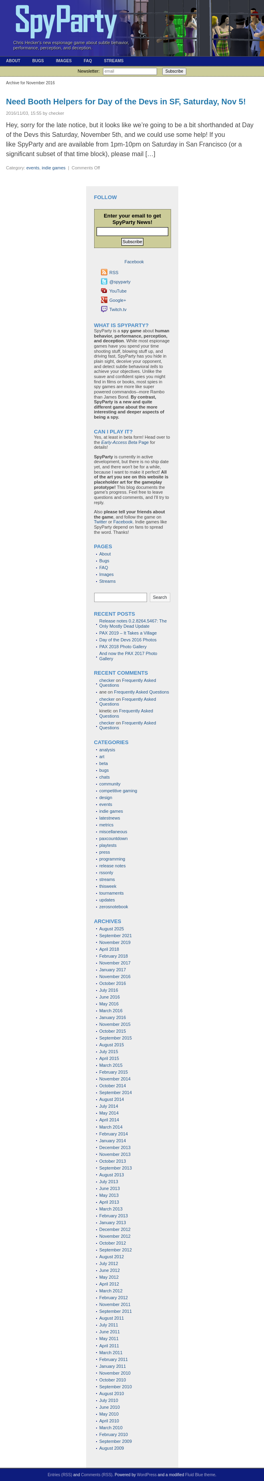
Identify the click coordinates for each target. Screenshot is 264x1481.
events (32, 167)
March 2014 (111, 1127)
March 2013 (111, 1208)
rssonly (106, 872)
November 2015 (115, 1024)
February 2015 (113, 1072)
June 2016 (109, 997)
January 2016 (112, 1017)
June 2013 (109, 1188)
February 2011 (113, 1359)
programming (112, 858)
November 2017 (115, 962)
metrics (106, 824)
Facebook (123, 521)
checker (107, 680)
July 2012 (108, 1263)
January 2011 (112, 1366)
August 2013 (111, 1174)
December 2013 (115, 1147)
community (110, 783)
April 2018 (109, 949)
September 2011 (115, 1311)
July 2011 (108, 1324)
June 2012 (109, 1270)
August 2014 (111, 1099)
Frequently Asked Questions (141, 692)
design (105, 797)
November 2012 (115, 1236)
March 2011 (111, 1352)
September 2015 (115, 1037)
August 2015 (111, 1044)
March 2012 (111, 1290)
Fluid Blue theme (200, 1475)
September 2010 (115, 1386)
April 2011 (109, 1345)
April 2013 (109, 1202)
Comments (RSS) (96, 1475)
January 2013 (112, 1222)
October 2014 (112, 1085)
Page (125, 442)
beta (103, 763)
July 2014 (108, 1106)
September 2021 (115, 935)
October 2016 (112, 983)
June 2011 (109, 1331)
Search (160, 597)
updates (107, 899)
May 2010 (109, 1414)
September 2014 (115, 1092)
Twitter (100, 521)
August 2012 (111, 1256)
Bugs (38, 61)
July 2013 (108, 1181)
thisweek (108, 886)
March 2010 (111, 1427)
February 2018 (113, 956)
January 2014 (112, 1140)
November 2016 (115, 976)
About (13, 61)
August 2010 (111, 1393)
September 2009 (115, 1441)
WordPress (147, 1475)
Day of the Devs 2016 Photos (128, 639)
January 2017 (112, 969)
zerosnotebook (113, 906)
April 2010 (109, 1420)
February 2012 (113, 1297)
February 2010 (113, 1434)
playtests (108, 845)
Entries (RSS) (60, 1475)
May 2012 (109, 1277)
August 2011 (111, 1318)
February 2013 (113, 1215)
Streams (113, 61)
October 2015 (112, 1031)
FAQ (88, 61)
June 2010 (109, 1407)
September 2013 (115, 1168)
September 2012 (115, 1249)
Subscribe (174, 71)
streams (107, 879)
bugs (104, 770)
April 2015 (109, 1058)
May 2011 (109, 1338)
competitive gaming (118, 790)
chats (104, 777)
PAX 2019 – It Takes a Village (128, 633)
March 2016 (111, 1010)
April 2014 (109, 1119)
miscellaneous (113, 831)
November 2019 (115, 942)
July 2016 (108, 990)
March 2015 (111, 1065)
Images (63, 61)
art (102, 756)
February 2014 (113, 1133)
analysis (107, 749)
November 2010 (115, 1373)
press (104, 852)
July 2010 (108, 1400)
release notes (112, 865)
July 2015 (108, 1051)
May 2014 (109, 1113)
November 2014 (115, 1078)
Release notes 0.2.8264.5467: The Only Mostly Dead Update (133, 623)
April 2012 (109, 1284)
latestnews (109, 818)
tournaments (111, 893)
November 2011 (115, 1304)
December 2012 (115, 1229)
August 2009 (111, 1448)
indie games (53, 167)
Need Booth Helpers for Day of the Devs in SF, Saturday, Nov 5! (126, 101)
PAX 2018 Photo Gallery (123, 646)
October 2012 (112, 1243)
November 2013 (115, 1154)
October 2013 (112, 1161)
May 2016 (109, 1003)
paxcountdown (113, 838)
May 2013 (109, 1195)
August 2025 (111, 928)
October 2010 (112, 1379)
